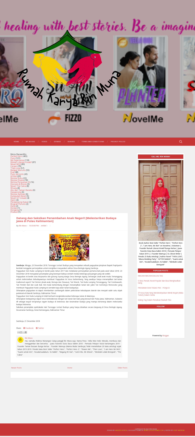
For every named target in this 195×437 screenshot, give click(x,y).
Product (14, 213)
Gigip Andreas (179, 431)
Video (44, 143)
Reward (71, 143)
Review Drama (17, 181)
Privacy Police (118, 143)
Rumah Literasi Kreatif (21, 163)
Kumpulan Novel (18, 197)
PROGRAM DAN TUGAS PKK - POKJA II (154, 289)
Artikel (13, 177)
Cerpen (13, 167)
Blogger (165, 336)
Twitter (40, 329)
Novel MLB (15, 165)
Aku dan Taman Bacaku (21, 191)
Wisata (13, 189)
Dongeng (14, 211)
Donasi (57, 143)
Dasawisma (15, 193)
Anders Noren (121, 431)
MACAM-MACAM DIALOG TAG (150, 277)
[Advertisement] (69, 399)
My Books (30, 143)
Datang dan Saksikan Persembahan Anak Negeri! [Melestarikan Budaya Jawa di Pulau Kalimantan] (66, 220)
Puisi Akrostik (17, 175)
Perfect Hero (16, 157)
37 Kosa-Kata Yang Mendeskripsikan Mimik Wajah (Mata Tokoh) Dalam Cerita (160, 295)
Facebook (28, 329)
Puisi (12, 159)
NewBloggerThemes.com (154, 431)
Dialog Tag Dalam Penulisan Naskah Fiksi (154, 301)
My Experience (17, 161)
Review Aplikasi (17, 195)
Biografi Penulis (17, 205)
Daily (12, 207)
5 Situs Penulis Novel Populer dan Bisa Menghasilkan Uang (159, 283)
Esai (12, 173)
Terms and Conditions (93, 143)
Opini (13, 201)
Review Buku (16, 179)
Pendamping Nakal (19, 203)
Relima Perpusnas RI (20, 183)
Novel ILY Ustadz (18, 199)
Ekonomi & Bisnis (18, 185)
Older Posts (122, 369)
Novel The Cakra (18, 187)
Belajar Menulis (17, 171)
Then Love (15, 169)
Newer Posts (16, 369)
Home (16, 143)
